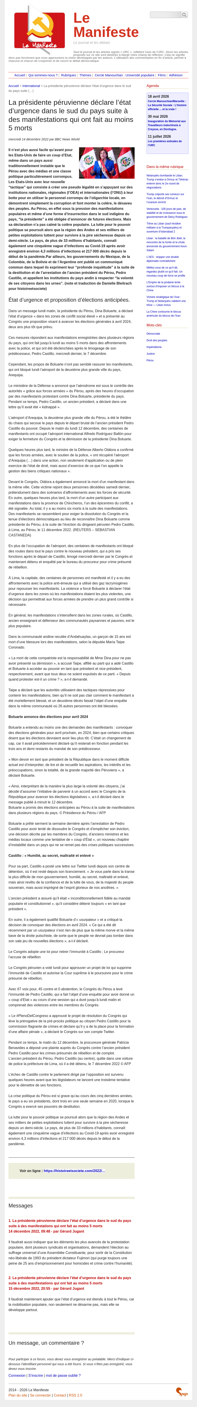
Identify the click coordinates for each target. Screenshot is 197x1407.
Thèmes (85, 75)
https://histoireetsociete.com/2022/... (74, 1171)
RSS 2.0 (75, 1395)
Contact (60, 1395)
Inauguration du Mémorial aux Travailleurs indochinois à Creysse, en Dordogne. (167, 125)
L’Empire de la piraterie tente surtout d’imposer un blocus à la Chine (165, 286)
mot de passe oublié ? (63, 1375)
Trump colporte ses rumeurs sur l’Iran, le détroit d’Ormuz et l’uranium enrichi (165, 198)
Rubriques (68, 75)
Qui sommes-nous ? (43, 75)
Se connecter (40, 1395)
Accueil (19, 75)
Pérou (150, 360)
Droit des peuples (157, 340)
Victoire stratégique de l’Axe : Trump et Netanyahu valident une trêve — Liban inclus (166, 301)
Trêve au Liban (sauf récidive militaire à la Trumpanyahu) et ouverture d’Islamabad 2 (164, 227)
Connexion (17, 1375)
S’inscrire (35, 1375)
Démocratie (153, 333)
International (31, 86)
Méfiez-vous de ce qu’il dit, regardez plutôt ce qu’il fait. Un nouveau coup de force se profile (166, 271)
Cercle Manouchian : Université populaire (124, 75)
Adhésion (176, 75)
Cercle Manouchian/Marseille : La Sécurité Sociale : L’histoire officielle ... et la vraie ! (167, 105)
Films (162, 75)
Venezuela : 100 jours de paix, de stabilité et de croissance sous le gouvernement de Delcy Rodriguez (167, 212)
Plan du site (17, 1395)
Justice (151, 353)
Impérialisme (154, 347)
